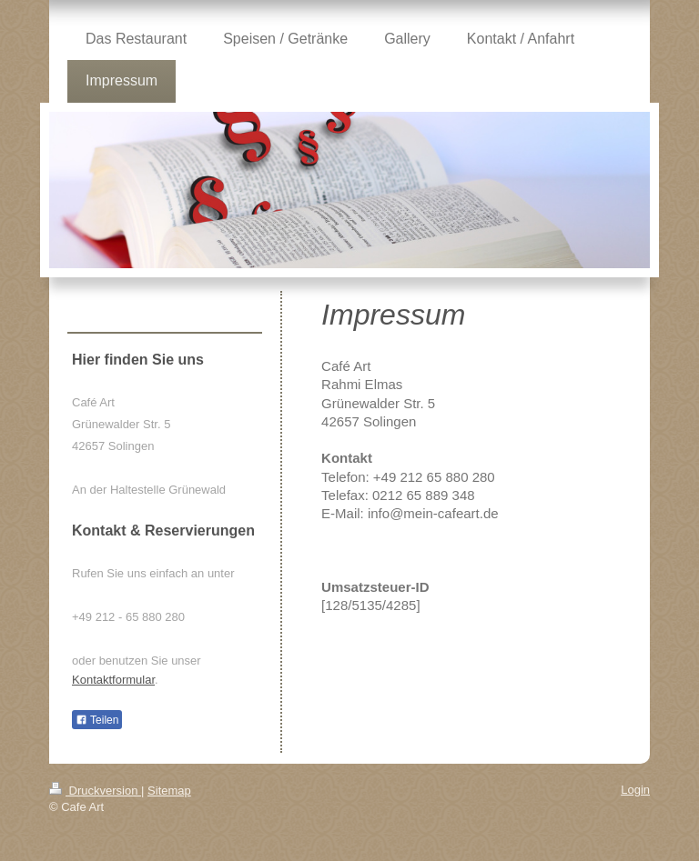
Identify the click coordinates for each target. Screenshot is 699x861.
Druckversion (95, 790)
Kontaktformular (113, 679)
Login (635, 789)
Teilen (97, 720)
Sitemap (169, 790)
